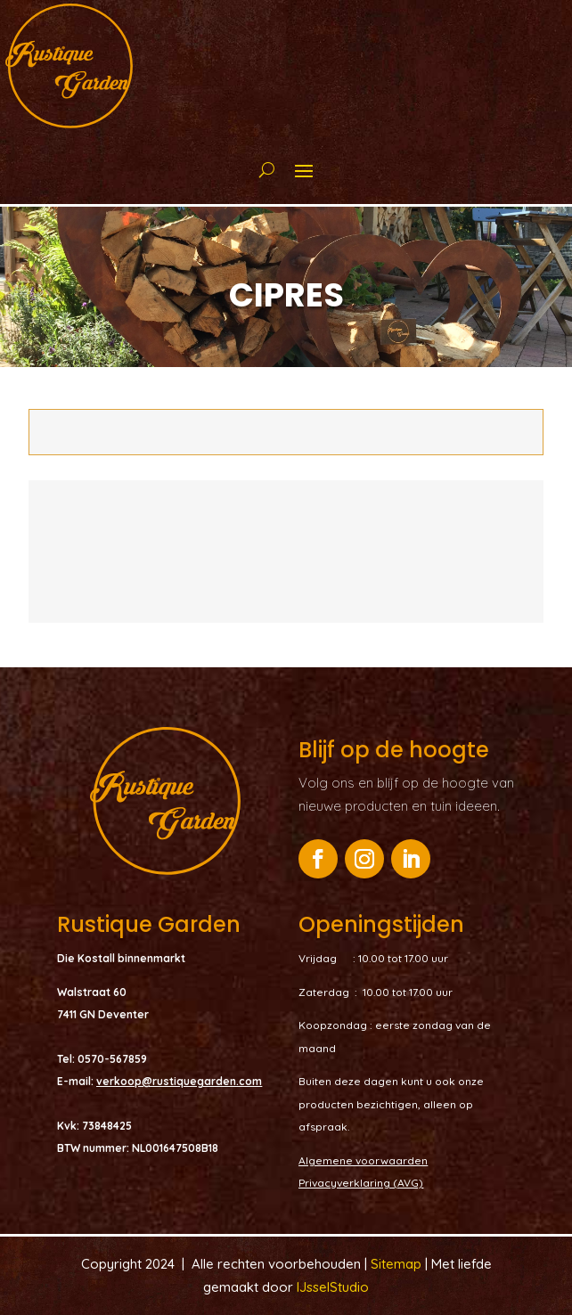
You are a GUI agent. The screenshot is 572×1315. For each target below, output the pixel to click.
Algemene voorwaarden (363, 1160)
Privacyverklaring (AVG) (360, 1182)
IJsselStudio (333, 1286)
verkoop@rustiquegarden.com (179, 1081)
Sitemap (398, 1263)
